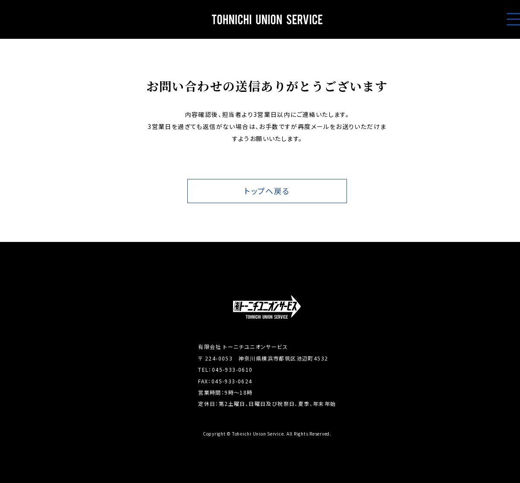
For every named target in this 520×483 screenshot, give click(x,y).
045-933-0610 (232, 369)
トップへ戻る (267, 191)
